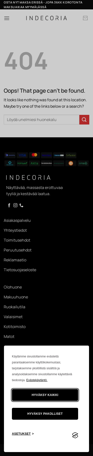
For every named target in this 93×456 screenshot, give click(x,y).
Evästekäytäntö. (36, 380)
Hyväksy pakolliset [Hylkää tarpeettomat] (45, 413)
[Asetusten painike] (23, 434)
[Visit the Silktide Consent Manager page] (75, 435)
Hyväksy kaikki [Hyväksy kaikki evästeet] (45, 395)
